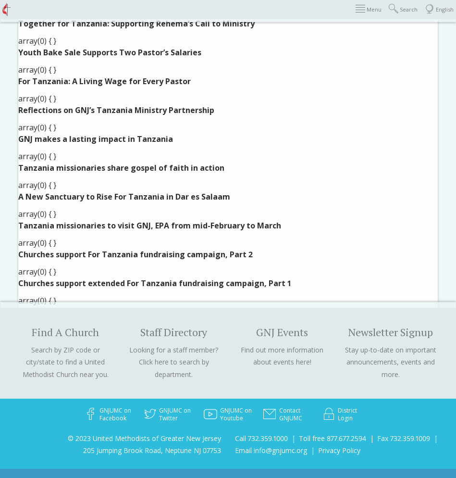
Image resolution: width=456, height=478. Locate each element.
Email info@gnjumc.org (271, 450)
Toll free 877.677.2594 (332, 438)
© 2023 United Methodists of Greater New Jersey (144, 438)
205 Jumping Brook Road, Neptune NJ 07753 (152, 450)
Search (403, 8)
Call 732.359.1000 (261, 438)
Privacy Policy (339, 450)
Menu (369, 8)
